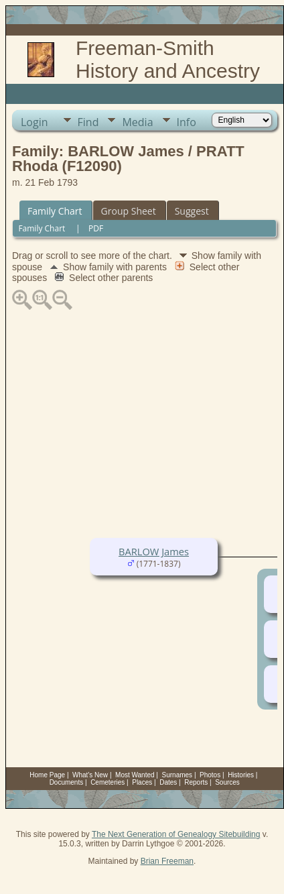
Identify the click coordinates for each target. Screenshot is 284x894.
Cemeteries (107, 782)
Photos (210, 775)
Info (186, 122)
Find (88, 122)
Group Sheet (128, 211)
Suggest (192, 211)
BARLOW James (154, 551)
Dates (168, 782)
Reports (196, 782)
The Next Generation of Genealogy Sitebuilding (176, 834)
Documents (67, 782)
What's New (90, 775)
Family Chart (54, 211)
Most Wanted (135, 775)
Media (137, 122)
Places (142, 782)
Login (34, 122)
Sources (227, 782)
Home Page (47, 775)
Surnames (177, 775)
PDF (95, 228)
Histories (241, 775)
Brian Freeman (167, 861)
